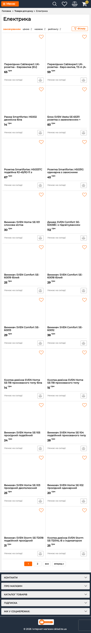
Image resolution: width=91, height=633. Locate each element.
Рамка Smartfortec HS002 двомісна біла (24, 119)
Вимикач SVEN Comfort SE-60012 (67, 330)
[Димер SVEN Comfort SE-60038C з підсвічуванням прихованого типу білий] (67, 205)
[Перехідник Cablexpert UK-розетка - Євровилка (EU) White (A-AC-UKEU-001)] (24, 47)
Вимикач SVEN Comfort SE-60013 (24, 330)
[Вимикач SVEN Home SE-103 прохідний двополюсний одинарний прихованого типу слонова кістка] (24, 468)
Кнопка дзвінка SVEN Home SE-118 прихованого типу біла (24, 383)
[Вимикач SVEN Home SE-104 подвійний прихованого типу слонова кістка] (67, 416)
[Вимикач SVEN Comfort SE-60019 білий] (24, 258)
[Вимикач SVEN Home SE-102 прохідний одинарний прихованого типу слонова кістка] (67, 468)
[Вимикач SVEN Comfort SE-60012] (67, 311)
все (47, 563)
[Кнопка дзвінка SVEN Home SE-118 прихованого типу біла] (24, 363)
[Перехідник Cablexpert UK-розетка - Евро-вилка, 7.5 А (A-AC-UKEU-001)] (67, 47)
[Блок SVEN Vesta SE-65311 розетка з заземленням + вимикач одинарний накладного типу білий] (67, 100)
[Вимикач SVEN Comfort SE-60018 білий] (67, 258)
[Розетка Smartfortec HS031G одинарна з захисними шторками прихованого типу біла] (67, 153)
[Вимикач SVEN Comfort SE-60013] (24, 311)
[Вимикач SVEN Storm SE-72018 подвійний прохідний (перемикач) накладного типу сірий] (24, 521)
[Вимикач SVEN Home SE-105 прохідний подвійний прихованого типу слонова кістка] (24, 416)
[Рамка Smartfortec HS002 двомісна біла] (24, 100)
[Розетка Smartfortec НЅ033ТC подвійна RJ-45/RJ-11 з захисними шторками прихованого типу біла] (24, 153)
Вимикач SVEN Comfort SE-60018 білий (67, 277)
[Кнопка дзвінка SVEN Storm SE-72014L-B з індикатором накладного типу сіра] (67, 521)
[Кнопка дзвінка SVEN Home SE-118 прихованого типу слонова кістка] (67, 363)
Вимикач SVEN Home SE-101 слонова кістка (24, 225)
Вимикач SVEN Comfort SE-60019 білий (24, 277)
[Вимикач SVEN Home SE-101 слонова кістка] (24, 205)
